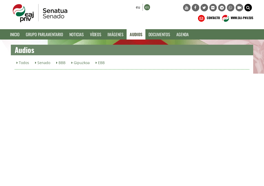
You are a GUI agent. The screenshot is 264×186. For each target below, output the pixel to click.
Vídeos (95, 34)
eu (138, 7)
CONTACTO (208, 18)
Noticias (76, 34)
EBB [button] (100, 62)
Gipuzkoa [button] (80, 62)
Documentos (159, 34)
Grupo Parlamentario (44, 34)
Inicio (15, 34)
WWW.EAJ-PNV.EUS (237, 18)
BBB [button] (60, 62)
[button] (248, 7)
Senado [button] (42, 62)
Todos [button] (22, 62)
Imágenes (115, 34)
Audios (136, 34)
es (147, 7)
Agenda (182, 34)
